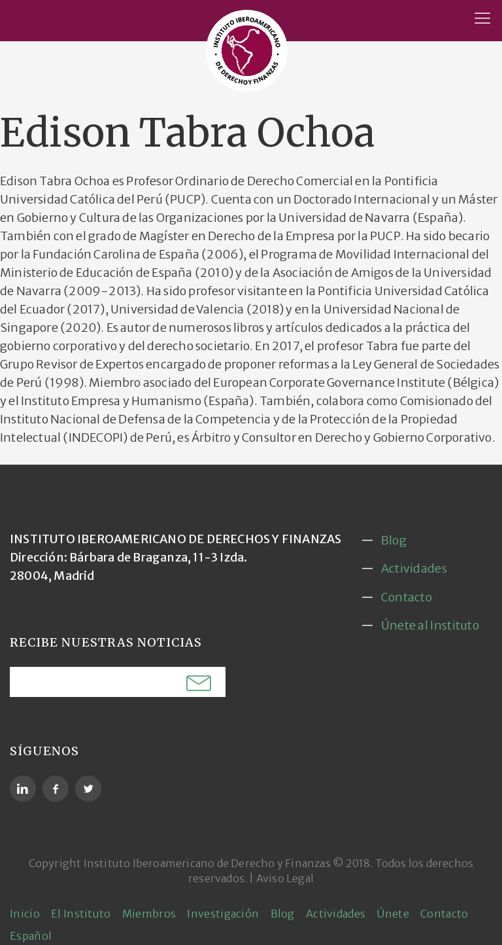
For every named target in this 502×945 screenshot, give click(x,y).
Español (31, 935)
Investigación (223, 913)
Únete (392, 913)
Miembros (149, 913)
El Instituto (81, 913)
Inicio (25, 913)
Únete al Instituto (430, 625)
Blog (394, 540)
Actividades (414, 568)
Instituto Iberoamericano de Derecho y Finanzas (207, 863)
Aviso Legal (285, 878)
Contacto (406, 597)
